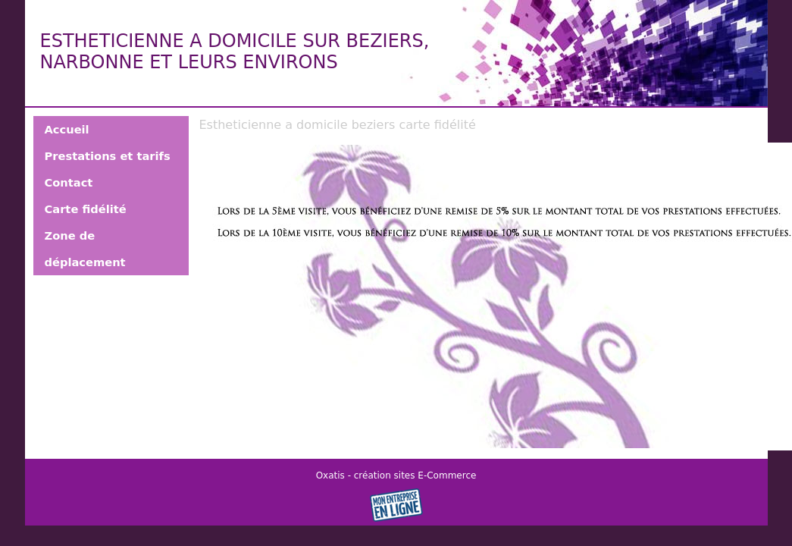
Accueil (67, 129)
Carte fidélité (86, 208)
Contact (69, 182)
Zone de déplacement (85, 248)
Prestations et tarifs (108, 155)
